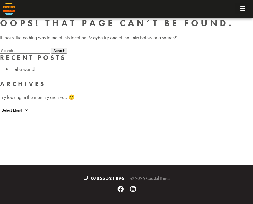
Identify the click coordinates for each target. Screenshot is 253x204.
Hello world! (23, 69)
